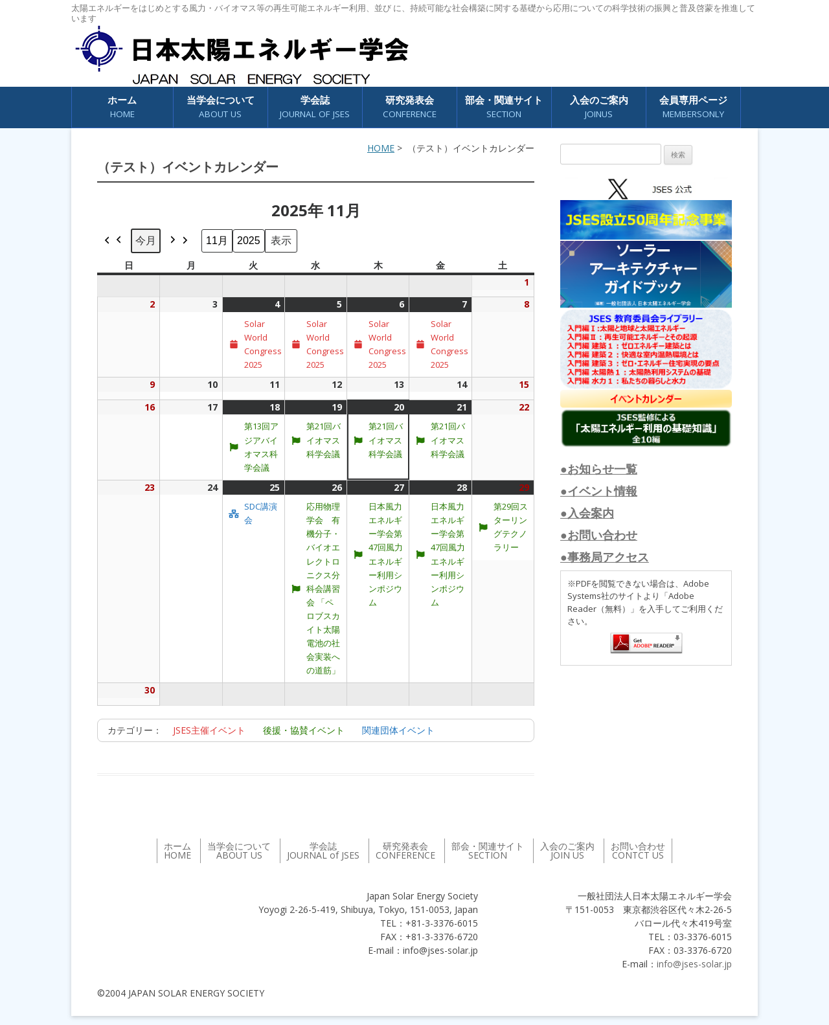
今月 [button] (145, 240)
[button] (113, 241)
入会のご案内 (599, 107)
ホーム (122, 107)
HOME (380, 148)
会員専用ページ (693, 107)
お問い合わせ (638, 850)
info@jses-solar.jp (694, 964)
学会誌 (315, 107)
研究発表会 (410, 107)
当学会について (221, 107)
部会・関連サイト (504, 107)
